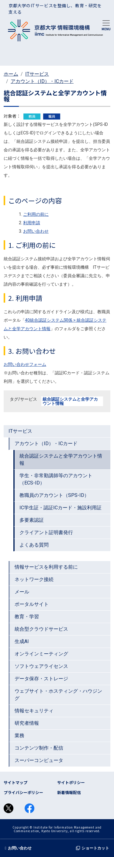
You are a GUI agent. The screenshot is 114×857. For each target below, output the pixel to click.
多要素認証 (31, 520)
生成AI (22, 641)
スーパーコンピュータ (39, 760)
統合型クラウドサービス (41, 629)
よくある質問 (34, 545)
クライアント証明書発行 (46, 532)
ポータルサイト (32, 604)
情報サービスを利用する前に (46, 567)
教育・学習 (27, 616)
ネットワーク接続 (34, 579)
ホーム (11, 74)
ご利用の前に (36, 214)
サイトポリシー (71, 782)
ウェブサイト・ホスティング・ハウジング (58, 694)
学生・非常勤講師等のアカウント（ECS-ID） (55, 479)
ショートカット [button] (92, 848)
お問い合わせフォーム (25, 364)
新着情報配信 (69, 792)
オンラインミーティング (41, 654)
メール (22, 592)
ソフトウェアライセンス (41, 666)
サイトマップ (15, 782)
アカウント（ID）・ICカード (42, 81)
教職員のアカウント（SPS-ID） (54, 495)
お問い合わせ (36, 231)
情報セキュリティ (34, 711)
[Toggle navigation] (106, 24)
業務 (19, 735)
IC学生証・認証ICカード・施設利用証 (60, 508)
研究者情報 (27, 723)
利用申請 (31, 222)
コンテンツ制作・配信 (39, 748)
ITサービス (37, 74)
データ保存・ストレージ (41, 678)
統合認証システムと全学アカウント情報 (70, 401)
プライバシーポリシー (23, 792)
